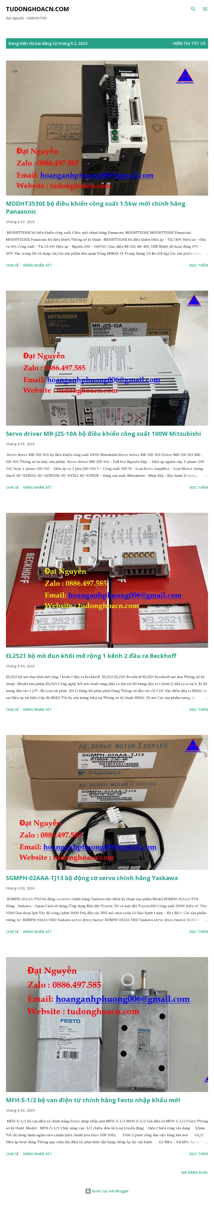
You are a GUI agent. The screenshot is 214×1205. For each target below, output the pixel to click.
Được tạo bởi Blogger (107, 1191)
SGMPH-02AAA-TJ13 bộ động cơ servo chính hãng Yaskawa (92, 878)
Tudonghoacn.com (37, 9)
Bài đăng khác (195, 1172)
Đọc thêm (198, 265)
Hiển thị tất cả (189, 43)
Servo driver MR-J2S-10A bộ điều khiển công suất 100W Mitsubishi (103, 433)
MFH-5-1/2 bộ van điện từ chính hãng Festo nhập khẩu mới (93, 1100)
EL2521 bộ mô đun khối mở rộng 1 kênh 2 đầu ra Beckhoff (91, 656)
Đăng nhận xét (37, 265)
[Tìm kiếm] (193, 9)
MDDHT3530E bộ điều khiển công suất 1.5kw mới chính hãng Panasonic (95, 207)
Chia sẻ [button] (12, 265)
